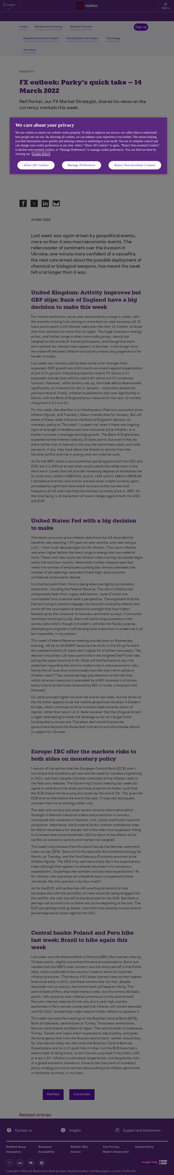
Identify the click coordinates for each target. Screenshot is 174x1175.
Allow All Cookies (36, 165)
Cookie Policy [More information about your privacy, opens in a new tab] (41, 153)
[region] (88, 146)
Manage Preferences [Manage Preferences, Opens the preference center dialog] (81, 165)
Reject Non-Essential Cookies (134, 165)
